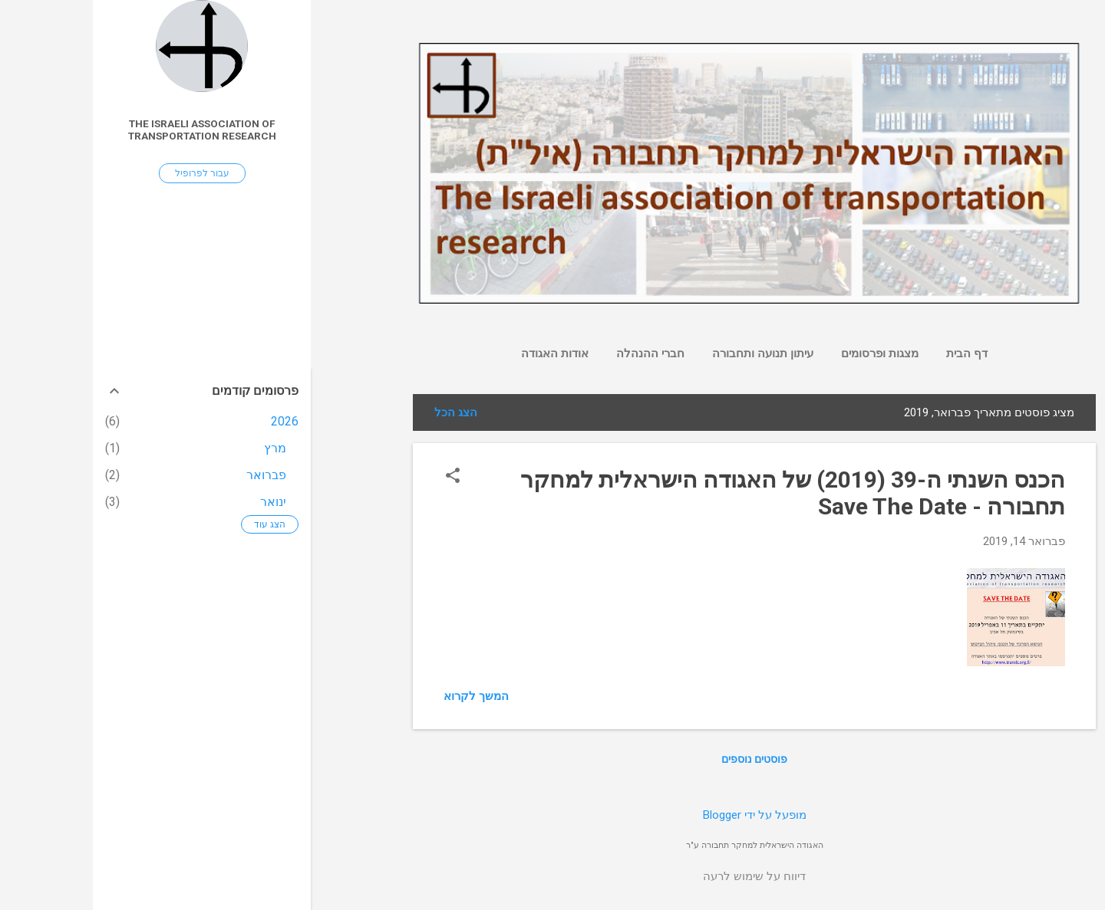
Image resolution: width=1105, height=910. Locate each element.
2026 (192, 421)
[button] (360, 477)
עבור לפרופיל (109, 173)
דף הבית (874, 353)
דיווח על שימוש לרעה (661, 876)
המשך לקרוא (383, 696)
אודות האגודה (462, 353)
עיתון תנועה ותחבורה (670, 353)
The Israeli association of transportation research (109, 129)
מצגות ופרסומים (787, 353)
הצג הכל (362, 412)
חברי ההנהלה (557, 353)
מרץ (182, 448)
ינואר (180, 501)
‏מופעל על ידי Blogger (662, 815)
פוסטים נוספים (661, 759)
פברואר (173, 475)
